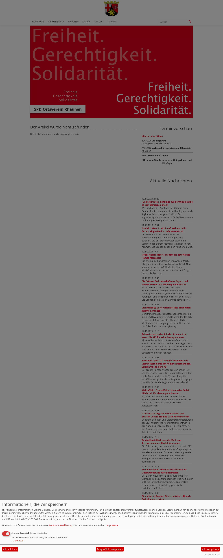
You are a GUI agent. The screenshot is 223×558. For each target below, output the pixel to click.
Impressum (112, 525)
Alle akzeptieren (210, 549)
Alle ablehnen (10, 549)
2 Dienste (17, 540)
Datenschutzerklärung (60, 525)
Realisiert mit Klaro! (212, 554)
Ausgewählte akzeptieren (110, 549)
